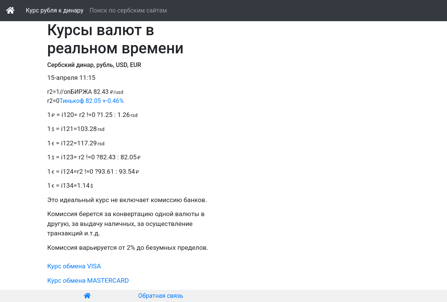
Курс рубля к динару (54, 10)
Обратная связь (161, 295)
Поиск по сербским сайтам (128, 10)
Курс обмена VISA (74, 266)
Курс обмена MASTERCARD (88, 280)
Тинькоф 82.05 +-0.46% (92, 100)
